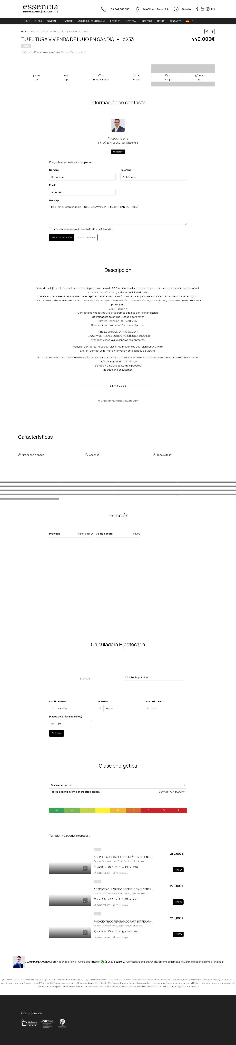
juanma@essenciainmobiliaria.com (203, 962)
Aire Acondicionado (33, 455)
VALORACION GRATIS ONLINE (91, 21)
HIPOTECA (131, 21)
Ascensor (94, 455)
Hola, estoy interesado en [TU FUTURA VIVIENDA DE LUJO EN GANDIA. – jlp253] (118, 214)
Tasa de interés (153, 701)
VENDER (69, 21)
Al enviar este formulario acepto (80, 229)
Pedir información (62, 237)
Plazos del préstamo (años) (65, 716)
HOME (27, 21)
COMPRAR (52, 21)
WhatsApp (132, 142)
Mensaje (54, 200)
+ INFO (178, 870)
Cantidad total (58, 701)
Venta (26, 46)
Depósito (102, 701)
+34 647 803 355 (119, 9)
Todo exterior (165, 455)
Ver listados (118, 151)
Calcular (56, 733)
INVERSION (115, 21)
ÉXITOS (38, 21)
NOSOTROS (146, 21)
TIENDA (160, 21)
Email (52, 185)
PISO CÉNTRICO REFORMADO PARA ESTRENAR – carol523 (128, 921)
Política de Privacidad (100, 229)
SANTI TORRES (103, 873)
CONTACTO (175, 21)
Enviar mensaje (86, 237)
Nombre (54, 170)
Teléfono (125, 170)
